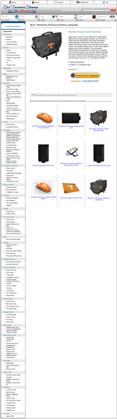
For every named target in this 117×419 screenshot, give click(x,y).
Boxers (8, 50)
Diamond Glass (11, 147)
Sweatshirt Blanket (12, 105)
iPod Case (9, 170)
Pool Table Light (11, 309)
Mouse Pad (10, 175)
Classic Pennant (11, 187)
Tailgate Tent (10, 410)
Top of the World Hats (13, 239)
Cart (107, 2)
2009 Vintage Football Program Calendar (13, 136)
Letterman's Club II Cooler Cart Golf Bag (13, 230)
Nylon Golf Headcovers (13, 233)
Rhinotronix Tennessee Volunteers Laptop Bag (99, 199)
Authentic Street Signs (13, 375)
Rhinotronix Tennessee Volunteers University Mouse (43, 126)
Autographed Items (12, 71)
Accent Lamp (10, 301)
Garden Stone (10, 213)
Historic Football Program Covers (11, 331)
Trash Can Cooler (12, 108)
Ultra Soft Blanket (12, 116)
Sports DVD (10, 416)
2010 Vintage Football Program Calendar (13, 139)
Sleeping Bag (10, 103)
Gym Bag (9, 319)
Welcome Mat (10, 369)
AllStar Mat (9, 363)
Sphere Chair (10, 349)
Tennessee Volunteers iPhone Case (98, 165)
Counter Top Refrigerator (10, 338)
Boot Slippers (10, 200)
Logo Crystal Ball (11, 153)
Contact (60, 2)
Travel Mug (10, 290)
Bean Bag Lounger (12, 89)
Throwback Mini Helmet (13, 256)
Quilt (7, 100)
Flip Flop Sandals (12, 203)
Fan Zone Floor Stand (13, 400)
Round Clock (10, 124)
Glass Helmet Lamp (12, 306)
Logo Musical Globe (12, 156)
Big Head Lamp (11, 304)
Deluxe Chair (10, 398)
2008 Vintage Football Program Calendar (13, 133)
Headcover (9, 228)
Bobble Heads (10, 142)
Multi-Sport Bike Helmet (14, 251)
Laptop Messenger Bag (13, 173)
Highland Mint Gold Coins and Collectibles (13, 328)
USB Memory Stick (12, 181)
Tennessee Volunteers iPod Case (43, 165)
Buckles (8, 39)
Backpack (9, 37)
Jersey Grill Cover (12, 343)
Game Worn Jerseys (13, 55)
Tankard (8, 283)
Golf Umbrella (10, 222)
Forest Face (10, 211)
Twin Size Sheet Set (12, 114)
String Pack (10, 322)
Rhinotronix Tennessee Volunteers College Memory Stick (71, 164)
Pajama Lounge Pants (13, 57)
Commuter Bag (11, 314)
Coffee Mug (10, 275)
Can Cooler (10, 272)
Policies (36, 2)
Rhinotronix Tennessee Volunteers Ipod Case (71, 127)
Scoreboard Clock (12, 127)
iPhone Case (10, 168)
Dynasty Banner (11, 189)
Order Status (84, 2)
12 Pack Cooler (11, 390)
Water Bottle (10, 295)
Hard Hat (9, 248)
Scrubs (8, 60)
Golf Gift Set (10, 219)
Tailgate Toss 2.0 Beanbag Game (11, 354)
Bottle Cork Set (11, 270)
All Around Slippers (12, 198)
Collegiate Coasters (12, 277)
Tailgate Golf (10, 352)
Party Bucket (10, 405)
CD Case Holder (11, 42)
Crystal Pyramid (11, 145)
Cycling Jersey (11, 53)
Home (14, 2)
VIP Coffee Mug (11, 293)
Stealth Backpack (12, 44)
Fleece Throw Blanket (13, 91)
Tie (7, 62)
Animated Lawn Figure (13, 262)
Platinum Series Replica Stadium (11, 162)
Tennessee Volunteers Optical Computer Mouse (44, 197)
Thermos (9, 288)
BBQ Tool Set (10, 392)
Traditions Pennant (12, 192)
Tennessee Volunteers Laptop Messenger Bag (98, 129)
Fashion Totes (10, 317)
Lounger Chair (11, 403)
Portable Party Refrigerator (11, 346)
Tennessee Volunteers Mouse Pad (71, 198)
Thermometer (10, 357)
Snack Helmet (10, 253)
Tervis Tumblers (11, 285)
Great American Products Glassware (12, 280)
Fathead (9, 377)
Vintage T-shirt (11, 65)
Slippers (9, 205)
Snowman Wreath (12, 264)
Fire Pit (8, 341)
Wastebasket (10, 118)
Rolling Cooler (10, 408)
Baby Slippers (10, 80)
